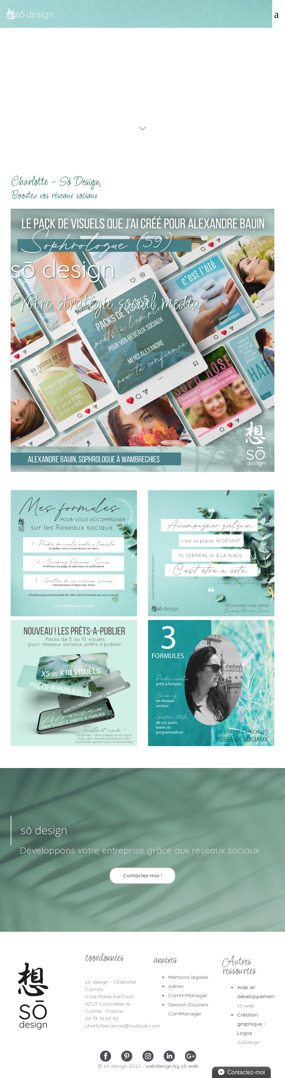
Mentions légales (188, 977)
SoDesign (248, 1042)
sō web (246, 1005)
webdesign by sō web (172, 1066)
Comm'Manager (187, 995)
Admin (176, 986)
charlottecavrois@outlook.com (122, 1025)
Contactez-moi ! (142, 875)
